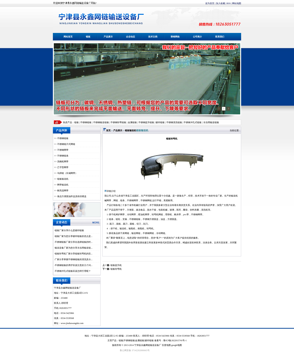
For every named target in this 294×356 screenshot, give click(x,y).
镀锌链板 (149, 340)
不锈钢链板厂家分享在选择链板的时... (73, 242)
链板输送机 (130, 130)
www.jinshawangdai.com (72, 323)
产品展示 (108, 36)
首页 (108, 130)
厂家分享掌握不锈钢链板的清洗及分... (73, 259)
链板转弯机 (116, 269)
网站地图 (236, 3)
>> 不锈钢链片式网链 (64, 144)
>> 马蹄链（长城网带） (65, 173)
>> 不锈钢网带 (61, 150)
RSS (228, 3)
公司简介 (197, 36)
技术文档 (152, 36)
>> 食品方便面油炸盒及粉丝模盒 (70, 196)
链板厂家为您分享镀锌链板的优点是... (73, 236)
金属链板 (139, 340)
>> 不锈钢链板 (61, 138)
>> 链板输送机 (61, 179)
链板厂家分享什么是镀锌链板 (69, 230)
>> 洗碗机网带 (61, 161)
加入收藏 (220, 3)
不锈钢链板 (86, 122)
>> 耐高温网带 (61, 190)
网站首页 (68, 36)
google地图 (176, 345)
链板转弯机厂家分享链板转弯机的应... (73, 253)
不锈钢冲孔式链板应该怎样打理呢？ (73, 271)
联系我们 (219, 36)
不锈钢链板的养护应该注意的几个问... (73, 265)
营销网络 (175, 36)
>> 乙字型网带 (61, 167)
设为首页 (209, 3)
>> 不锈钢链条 (61, 155)
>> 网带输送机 (61, 184)
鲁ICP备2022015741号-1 (175, 340)
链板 (88, 36)
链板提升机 (116, 265)
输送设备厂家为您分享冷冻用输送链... (73, 248)
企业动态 (130, 36)
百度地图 (166, 345)
